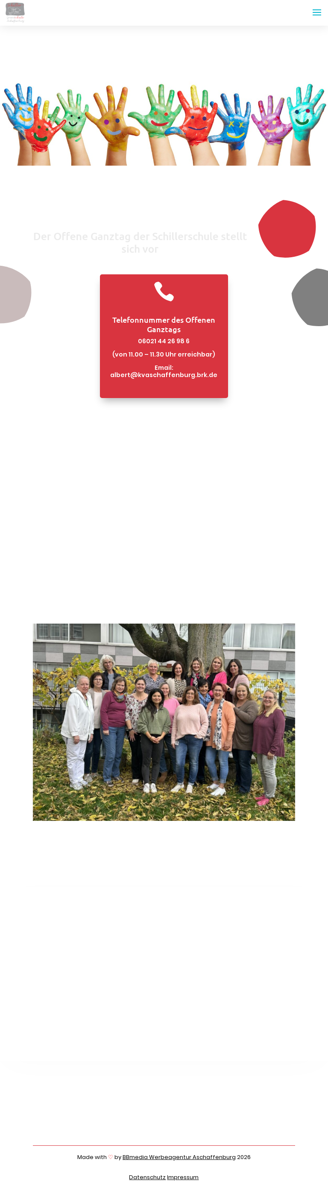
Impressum (183, 1177)
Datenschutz (147, 1177)
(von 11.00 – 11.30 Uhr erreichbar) (163, 354)
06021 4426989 (93, 1122)
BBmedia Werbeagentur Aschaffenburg (179, 1157)
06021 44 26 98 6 (164, 341)
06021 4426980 (94, 1115)
